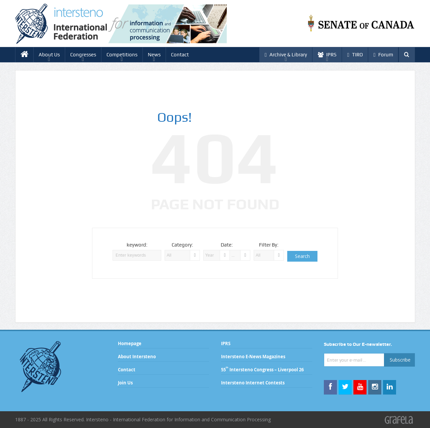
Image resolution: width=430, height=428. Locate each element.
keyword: (137, 245)
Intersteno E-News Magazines (253, 357)
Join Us (125, 383)
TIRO (355, 55)
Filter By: (268, 245)
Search (302, 256)
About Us (49, 55)
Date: (227, 245)
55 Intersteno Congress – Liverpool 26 (262, 370)
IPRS (327, 55)
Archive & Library (286, 55)
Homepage (129, 343)
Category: (182, 245)
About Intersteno (137, 357)
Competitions (121, 55)
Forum (383, 55)
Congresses (83, 55)
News (154, 55)
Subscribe (400, 360)
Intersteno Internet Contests (253, 383)
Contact (180, 55)
